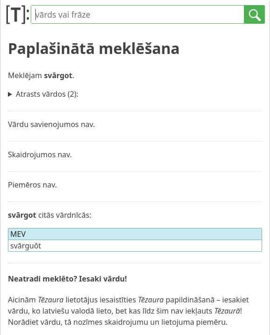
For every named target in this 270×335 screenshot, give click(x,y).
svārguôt (25, 246)
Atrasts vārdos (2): (47, 94)
